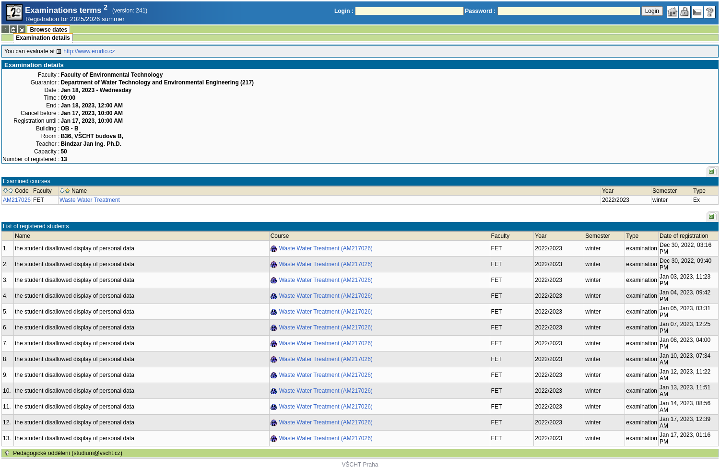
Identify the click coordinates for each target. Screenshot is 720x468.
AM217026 (17, 200)
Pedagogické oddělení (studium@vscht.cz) (67, 453)
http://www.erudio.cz (89, 51)
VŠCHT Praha (360, 464)
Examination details (43, 38)
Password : (480, 11)
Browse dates (48, 29)
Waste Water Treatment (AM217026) (326, 248)
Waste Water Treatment (89, 200)
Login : (344, 11)
